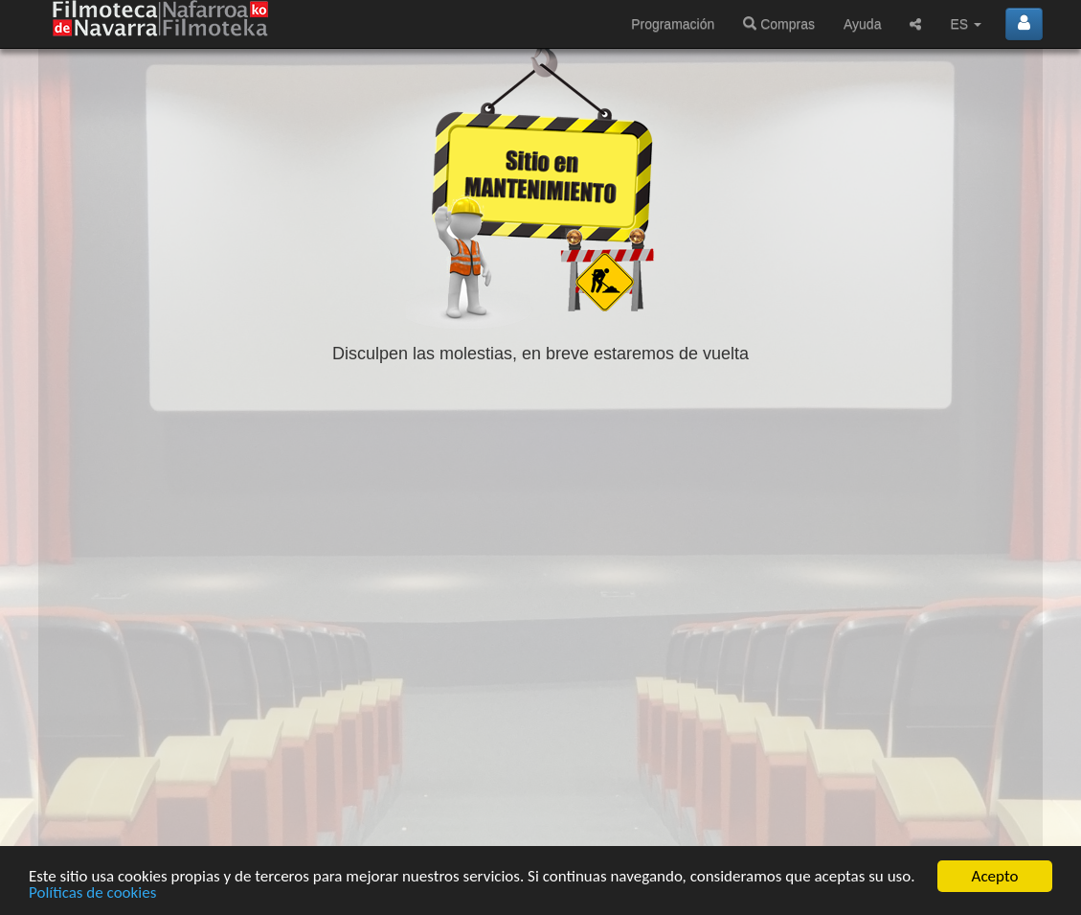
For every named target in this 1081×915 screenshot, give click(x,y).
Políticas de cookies (92, 894)
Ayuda (862, 24)
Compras (779, 24)
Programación (672, 24)
